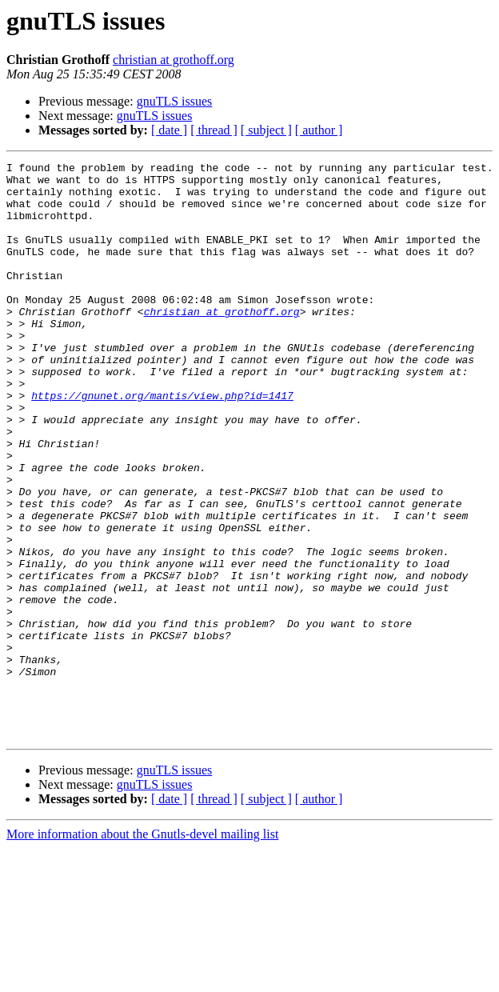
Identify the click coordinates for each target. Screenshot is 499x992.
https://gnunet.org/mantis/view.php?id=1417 (162, 443)
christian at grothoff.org (173, 59)
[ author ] (319, 130)
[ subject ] (266, 130)
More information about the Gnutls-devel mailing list (142, 949)
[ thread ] (214, 130)
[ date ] (169, 130)
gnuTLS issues (175, 101)
